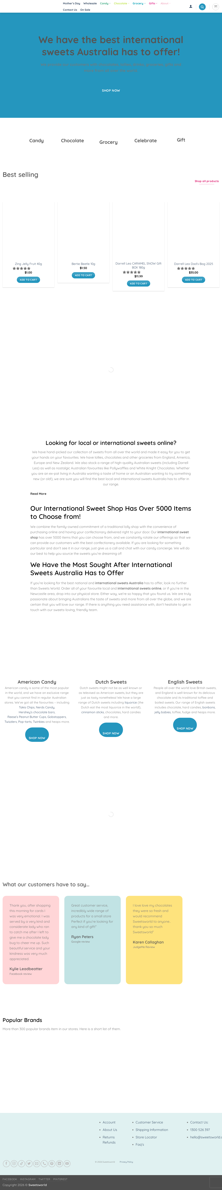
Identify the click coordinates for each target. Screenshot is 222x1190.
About (166, 3)
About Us (110, 1130)
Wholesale (90, 3)
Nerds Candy (45, 707)
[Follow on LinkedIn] (59, 1163)
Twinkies (39, 721)
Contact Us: (199, 1122)
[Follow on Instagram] (14, 1163)
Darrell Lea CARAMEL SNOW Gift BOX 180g (138, 265)
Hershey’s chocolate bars (37, 712)
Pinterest (60, 1179)
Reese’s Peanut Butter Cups (26, 717)
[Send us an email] (36, 1163)
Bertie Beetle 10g (83, 264)
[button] (191, 6)
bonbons (208, 707)
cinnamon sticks (92, 712)
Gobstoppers (57, 717)
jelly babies (163, 712)
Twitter (44, 1179)
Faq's (140, 1144)
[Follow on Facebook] (6, 1163)
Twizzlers (11, 721)
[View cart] (215, 6)
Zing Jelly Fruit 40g (28, 264)
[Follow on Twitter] (29, 1163)
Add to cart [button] (28, 279)
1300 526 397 (200, 1130)
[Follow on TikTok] (21, 1163)
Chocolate (121, 3)
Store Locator (146, 1137)
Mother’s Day (71, 3)
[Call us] (44, 1163)
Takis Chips (27, 707)
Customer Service (149, 1122)
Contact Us (70, 9)
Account (109, 1122)
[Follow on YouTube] (67, 1163)
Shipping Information (152, 1130)
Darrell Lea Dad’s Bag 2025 (193, 264)
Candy (105, 3)
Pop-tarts (25, 721)
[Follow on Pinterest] (51, 1163)
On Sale (85, 9)
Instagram (28, 1179)
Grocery (139, 3)
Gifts (153, 3)
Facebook (10, 1179)
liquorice (131, 702)
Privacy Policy (126, 1162)
